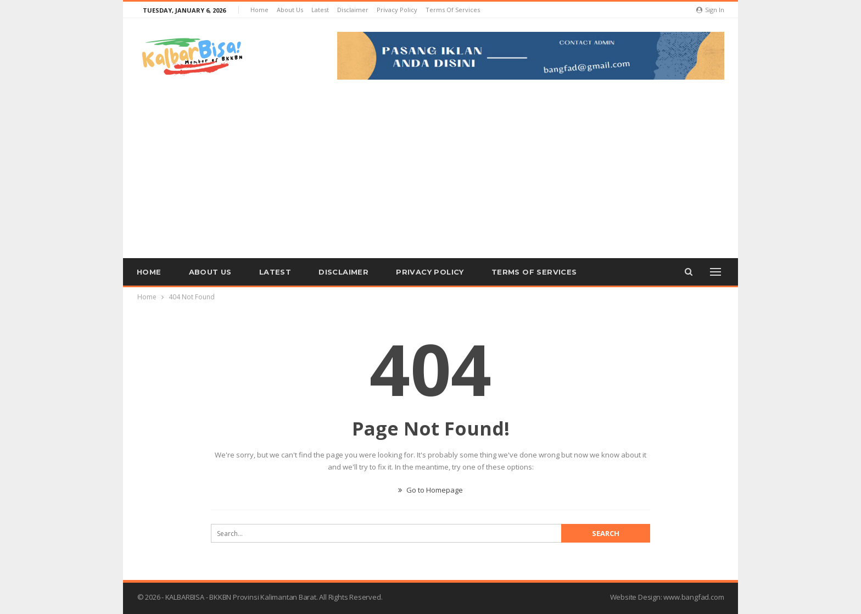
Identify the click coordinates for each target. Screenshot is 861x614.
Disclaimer (352, 9)
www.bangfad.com (693, 597)
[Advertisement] (430, 162)
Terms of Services (453, 9)
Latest (320, 9)
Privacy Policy (397, 9)
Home (259, 9)
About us (290, 9)
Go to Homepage (430, 490)
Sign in (710, 9)
